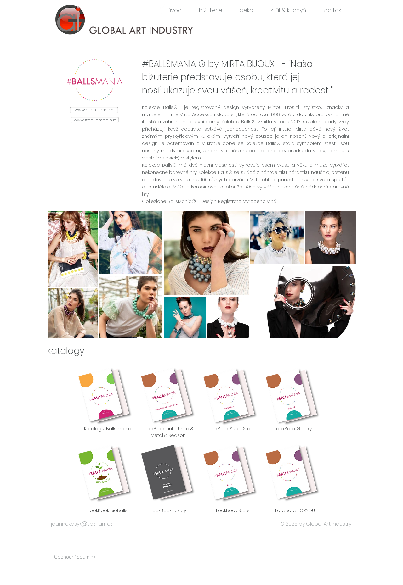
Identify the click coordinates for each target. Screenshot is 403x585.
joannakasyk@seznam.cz (81, 523)
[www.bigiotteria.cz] (94, 110)
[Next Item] (345, 274)
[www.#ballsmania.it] (95, 120)
